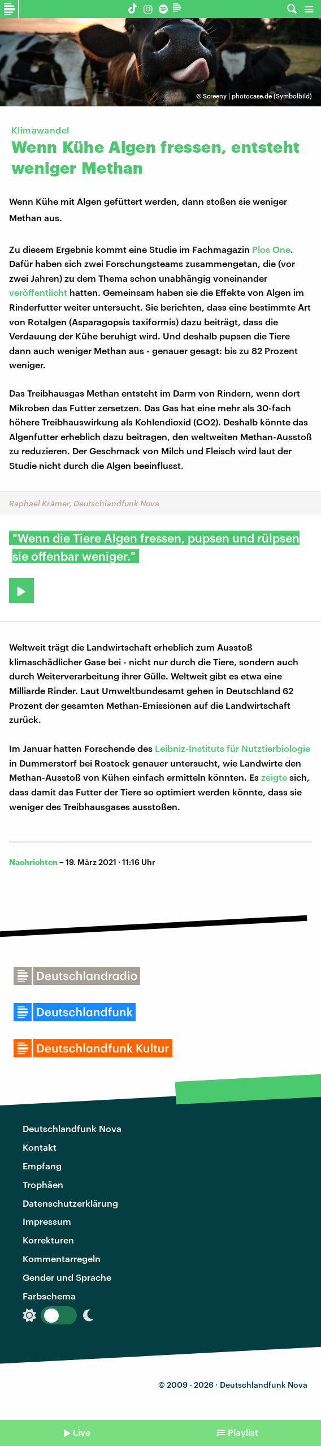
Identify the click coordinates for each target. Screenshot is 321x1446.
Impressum (47, 1221)
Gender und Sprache (67, 1277)
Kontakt (40, 1147)
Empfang (42, 1165)
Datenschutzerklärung (70, 1203)
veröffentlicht (38, 292)
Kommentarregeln (62, 1258)
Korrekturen (48, 1239)
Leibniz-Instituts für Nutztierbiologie (232, 748)
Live (81, 1432)
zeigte (274, 777)
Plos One (271, 249)
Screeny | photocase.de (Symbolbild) (257, 96)
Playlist (243, 1432)
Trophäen (43, 1184)
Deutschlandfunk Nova (72, 1128)
